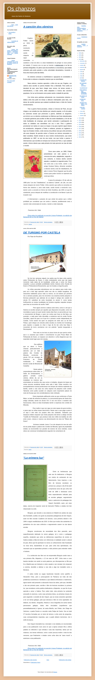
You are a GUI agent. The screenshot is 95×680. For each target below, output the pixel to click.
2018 (80, 126)
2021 (80, 120)
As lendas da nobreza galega (12, 41)
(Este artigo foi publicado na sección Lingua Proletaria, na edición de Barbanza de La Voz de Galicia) (47, 216)
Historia (30, 224)
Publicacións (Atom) (35, 662)
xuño (81, 73)
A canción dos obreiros (38, 26)
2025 (80, 55)
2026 (80, 53)
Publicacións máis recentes (30, 660)
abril (81, 78)
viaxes (30, 449)
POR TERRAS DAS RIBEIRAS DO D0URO (83, 91)
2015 (80, 132)
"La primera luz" (33, 457)
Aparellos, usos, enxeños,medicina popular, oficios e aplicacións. (82, 28)
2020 (80, 122)
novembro (82, 63)
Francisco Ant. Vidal (12, 76)
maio (81, 75)
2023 (80, 59)
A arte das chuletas (82, 108)
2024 (80, 57)
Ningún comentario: (48, 222)
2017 (80, 128)
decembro (82, 61)
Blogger (55, 672)
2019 (80, 124)
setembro (82, 67)
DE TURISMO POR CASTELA (41, 232)
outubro (82, 65)
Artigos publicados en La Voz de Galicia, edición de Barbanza (12, 62)
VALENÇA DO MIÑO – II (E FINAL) (83, 104)
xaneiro (82, 115)
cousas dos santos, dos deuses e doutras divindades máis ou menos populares (12, 52)
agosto (82, 69)
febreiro (82, 113)
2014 (80, 135)
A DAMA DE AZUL (83, 100)
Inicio (48, 660)
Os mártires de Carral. (83, 96)
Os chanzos (21, 9)
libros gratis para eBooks (12, 25)
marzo (81, 111)
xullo (81, 71)
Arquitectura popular (82, 37)
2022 (80, 118)
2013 (80, 137)
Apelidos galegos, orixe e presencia (82, 45)
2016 (80, 130)
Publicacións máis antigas (65, 660)
